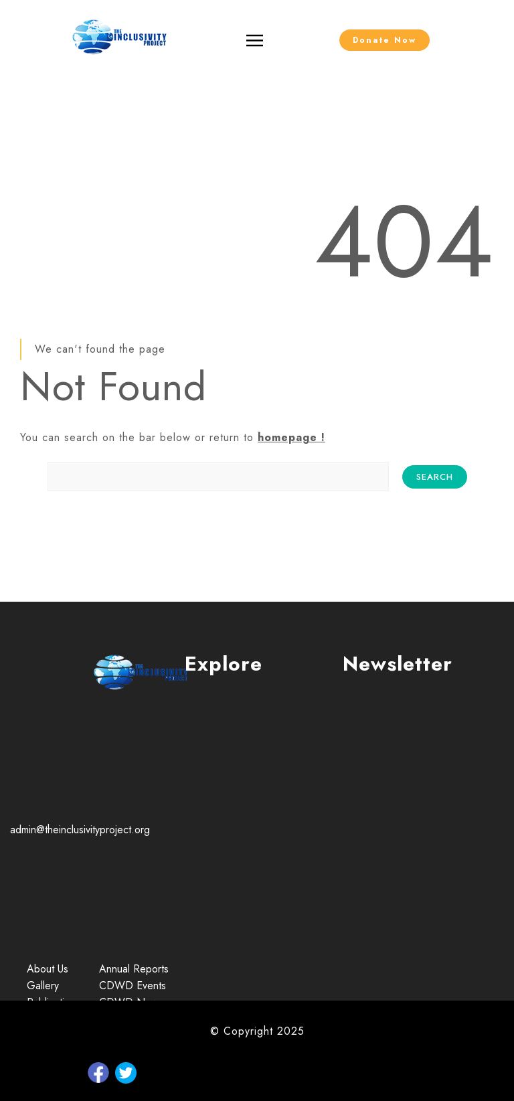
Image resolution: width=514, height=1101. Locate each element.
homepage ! (291, 437)
